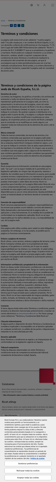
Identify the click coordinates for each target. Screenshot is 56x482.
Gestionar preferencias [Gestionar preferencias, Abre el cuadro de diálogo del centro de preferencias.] (28, 463)
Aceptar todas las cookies (28, 477)
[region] (28, 449)
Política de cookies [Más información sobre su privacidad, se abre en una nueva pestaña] (37, 458)
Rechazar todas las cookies (28, 470)
